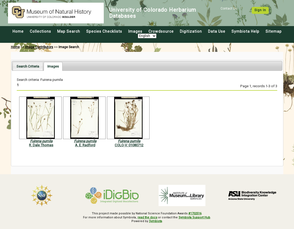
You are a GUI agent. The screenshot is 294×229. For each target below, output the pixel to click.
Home (18, 31)
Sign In (260, 10)
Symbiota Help (245, 31)
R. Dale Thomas (41, 145)
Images (135, 31)
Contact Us (229, 8)
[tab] (28, 66)
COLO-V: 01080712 (129, 145)
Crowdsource (161, 31)
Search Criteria (27, 66)
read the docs (147, 217)
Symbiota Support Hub (194, 217)
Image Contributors (39, 47)
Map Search (68, 31)
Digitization (191, 31)
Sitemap (274, 31)
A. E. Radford (85, 145)
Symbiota (155, 221)
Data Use (216, 31)
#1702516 (194, 213)
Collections (40, 31)
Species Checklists (104, 31)
